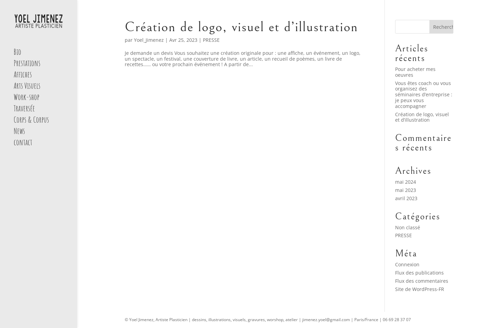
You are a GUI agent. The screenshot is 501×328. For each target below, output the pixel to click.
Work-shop (26, 98)
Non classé (407, 227)
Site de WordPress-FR (419, 289)
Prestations (27, 64)
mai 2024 (405, 182)
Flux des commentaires (421, 281)
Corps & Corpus (31, 121)
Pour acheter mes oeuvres (415, 72)
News (19, 132)
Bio (17, 53)
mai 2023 (405, 190)
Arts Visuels (27, 87)
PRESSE (211, 40)
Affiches (23, 76)
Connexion (407, 264)
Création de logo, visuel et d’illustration (241, 27)
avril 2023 (406, 198)
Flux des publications (419, 272)
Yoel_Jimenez (149, 40)
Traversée (24, 109)
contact (23, 143)
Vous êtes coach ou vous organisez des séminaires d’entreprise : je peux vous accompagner (423, 94)
